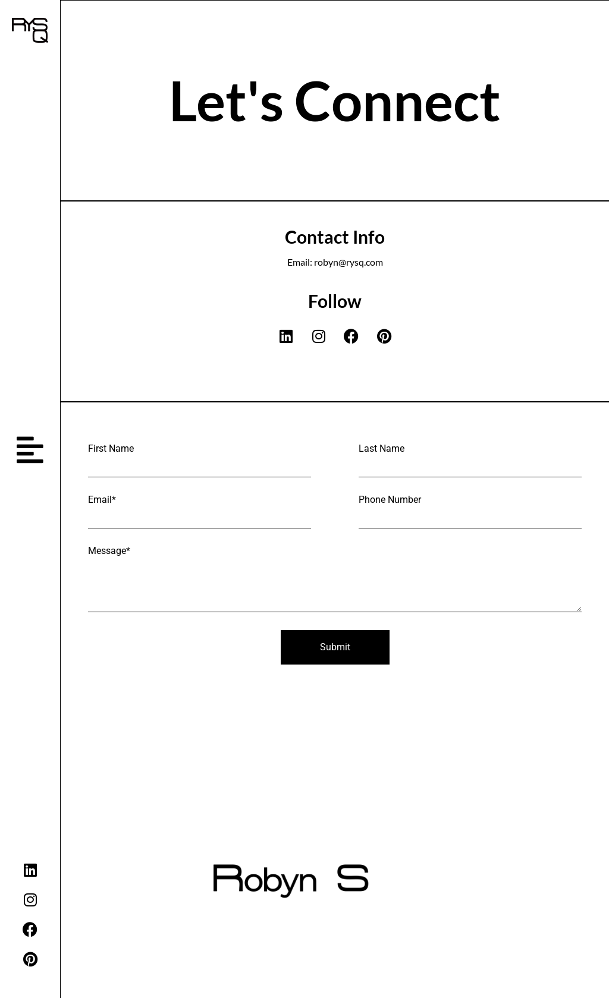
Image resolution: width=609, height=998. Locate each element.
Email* (102, 500)
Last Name (381, 449)
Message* (109, 551)
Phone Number (390, 500)
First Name (111, 449)
